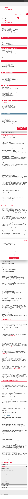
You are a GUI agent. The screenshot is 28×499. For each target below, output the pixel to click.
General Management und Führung (7, 81)
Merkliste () (10, 2)
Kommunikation (3, 479)
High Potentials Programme (5, 483)
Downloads (14, 2)
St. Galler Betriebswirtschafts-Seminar (7, 64)
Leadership (2, 472)
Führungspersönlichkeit (4, 475)
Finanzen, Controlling (4, 477)
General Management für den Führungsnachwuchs (9, 74)
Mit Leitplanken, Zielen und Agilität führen (8, 30)
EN (25, 2)
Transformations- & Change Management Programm (10, 29)
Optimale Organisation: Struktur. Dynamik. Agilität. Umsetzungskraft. (12, 88)
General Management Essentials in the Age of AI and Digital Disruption (12, 116)
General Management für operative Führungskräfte (9, 56)
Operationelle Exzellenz (5, 87)
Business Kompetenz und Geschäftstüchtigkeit (9, 75)
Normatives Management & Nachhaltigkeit (8, 31)
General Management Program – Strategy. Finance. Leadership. (11, 115)
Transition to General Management (7, 120)
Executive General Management (6, 28)
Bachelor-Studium (4, 108)
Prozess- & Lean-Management (6, 89)
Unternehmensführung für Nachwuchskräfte (8, 78)
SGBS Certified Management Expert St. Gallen (9, 106)
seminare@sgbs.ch (3, 493)
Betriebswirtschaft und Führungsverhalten (8, 66)
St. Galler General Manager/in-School (7, 105)
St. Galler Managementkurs (6, 43)
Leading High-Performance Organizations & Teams (9, 122)
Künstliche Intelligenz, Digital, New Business (7, 470)
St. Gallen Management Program (7, 119)
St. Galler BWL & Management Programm (8, 68)
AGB (17, 491)
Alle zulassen (14, 258)
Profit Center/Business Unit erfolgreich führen (8, 39)
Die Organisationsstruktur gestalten (7, 93)
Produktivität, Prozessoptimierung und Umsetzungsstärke (10, 92)
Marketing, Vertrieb (4, 481)
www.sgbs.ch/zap (12, 335)
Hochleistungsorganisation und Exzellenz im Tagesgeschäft (11, 53)
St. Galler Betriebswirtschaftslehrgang (7, 63)
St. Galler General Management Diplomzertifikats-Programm (11, 104)
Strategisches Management (5, 468)
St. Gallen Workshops (4, 487)
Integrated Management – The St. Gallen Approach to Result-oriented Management (14, 118)
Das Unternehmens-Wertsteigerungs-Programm (9, 33)
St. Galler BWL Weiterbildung (6, 65)
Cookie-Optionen (23, 493)
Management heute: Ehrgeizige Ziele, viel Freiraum (9, 32)
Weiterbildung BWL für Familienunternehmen (9, 67)
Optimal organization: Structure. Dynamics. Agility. (9, 121)
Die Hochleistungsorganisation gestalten (8, 95)
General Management (4, 466)
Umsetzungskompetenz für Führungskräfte (8, 337)
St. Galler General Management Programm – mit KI (9, 52)
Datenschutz (20, 491)
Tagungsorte (18, 2)
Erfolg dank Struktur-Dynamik (6, 94)
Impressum (24, 491)
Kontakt (22, 2)
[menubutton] (26, 1)
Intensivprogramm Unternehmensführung (8, 44)
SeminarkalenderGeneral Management (22, 128)
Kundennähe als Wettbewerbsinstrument (8, 96)
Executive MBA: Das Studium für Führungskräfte (9, 109)
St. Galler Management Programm (7, 51)
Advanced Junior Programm (6, 77)
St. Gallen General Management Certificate (8, 107)
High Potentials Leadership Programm (7, 42)
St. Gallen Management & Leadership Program (9, 123)
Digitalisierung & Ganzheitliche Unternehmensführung (10, 57)
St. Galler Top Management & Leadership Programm (9, 27)
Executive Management (4, 464)
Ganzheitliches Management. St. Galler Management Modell (11, 54)
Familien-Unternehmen (4, 485)
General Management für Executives (7, 50)
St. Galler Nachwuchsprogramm (6, 80)
